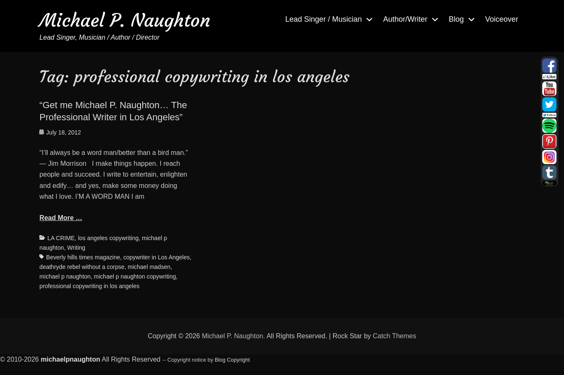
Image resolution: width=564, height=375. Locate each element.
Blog (456, 19)
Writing (76, 247)
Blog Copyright (232, 360)
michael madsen (149, 267)
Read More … (60, 217)
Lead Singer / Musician (323, 19)
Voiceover (501, 19)
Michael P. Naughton (124, 20)
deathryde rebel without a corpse (81, 267)
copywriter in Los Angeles (156, 257)
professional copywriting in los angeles (89, 286)
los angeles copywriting (108, 238)
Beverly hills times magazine (83, 257)
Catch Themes (394, 336)
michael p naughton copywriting (135, 276)
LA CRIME (60, 238)
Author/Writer (405, 19)
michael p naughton (64, 276)
